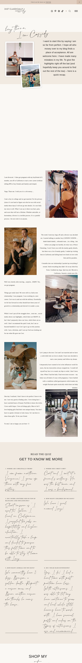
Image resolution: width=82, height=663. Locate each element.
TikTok (48, 2)
